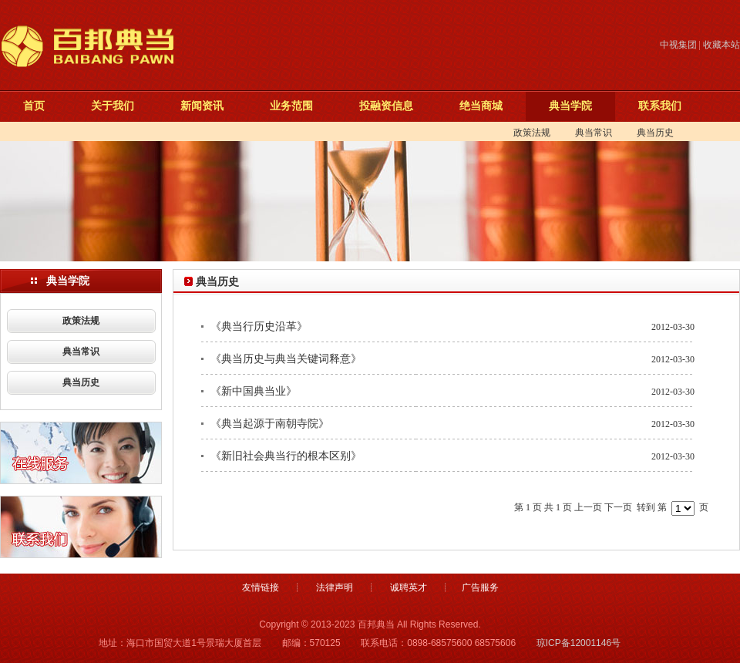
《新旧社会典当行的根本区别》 (286, 456)
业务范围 (287, 105)
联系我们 (656, 105)
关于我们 (109, 105)
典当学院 (566, 105)
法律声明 (334, 587)
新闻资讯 (198, 105)
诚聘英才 (408, 587)
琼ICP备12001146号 (578, 643)
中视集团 (678, 44)
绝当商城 (477, 105)
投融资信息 (382, 105)
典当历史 (655, 132)
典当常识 (593, 132)
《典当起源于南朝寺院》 (269, 423)
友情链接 (260, 587)
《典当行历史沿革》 (259, 326)
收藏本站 (721, 44)
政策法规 (531, 132)
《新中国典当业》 (253, 391)
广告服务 (480, 587)
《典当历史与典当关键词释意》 (286, 359)
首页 (30, 105)
